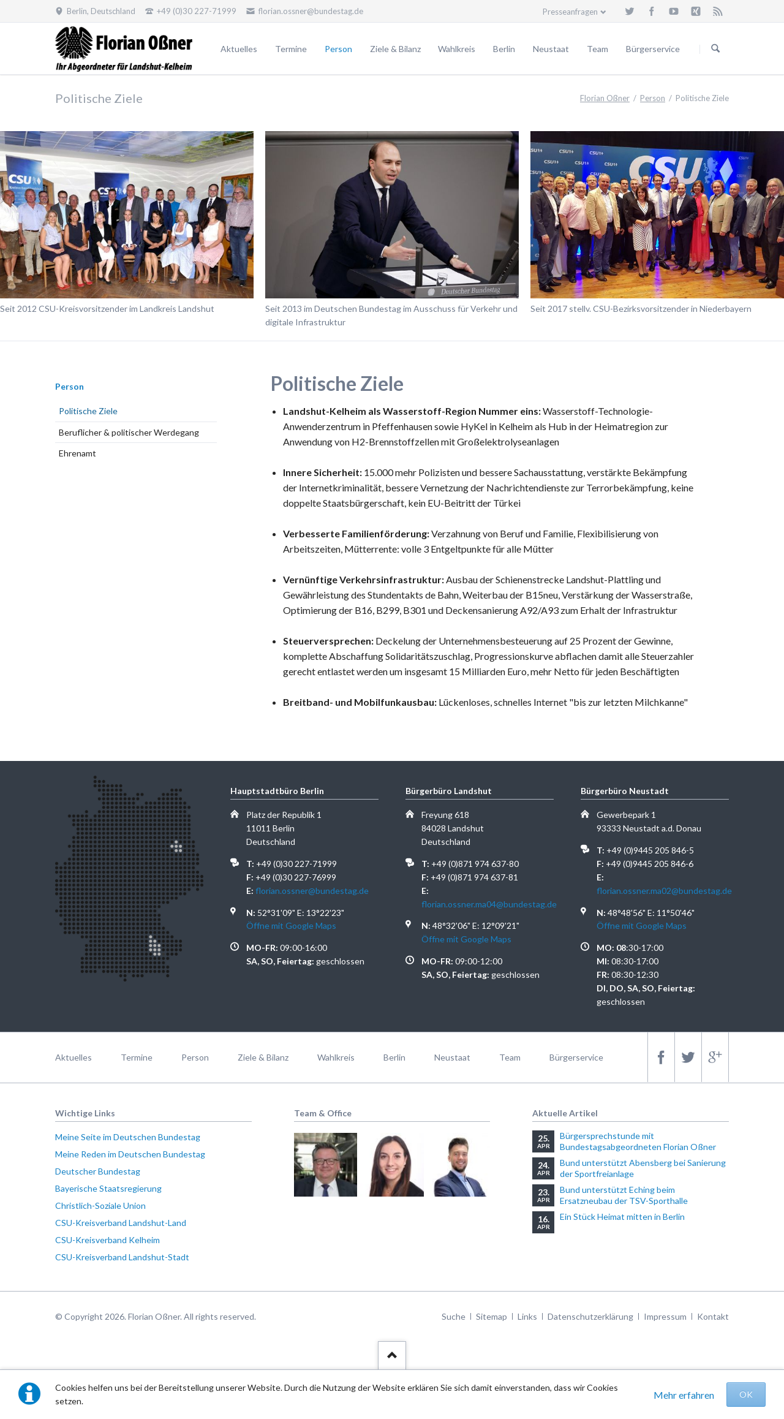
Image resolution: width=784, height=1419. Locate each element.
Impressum (665, 1316)
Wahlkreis (456, 49)
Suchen (715, 49)
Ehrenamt (77, 453)
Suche (454, 1316)
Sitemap (491, 1316)
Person (338, 49)
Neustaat (551, 49)
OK (746, 1394)
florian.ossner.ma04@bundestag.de (489, 904)
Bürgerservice (653, 49)
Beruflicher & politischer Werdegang (129, 432)
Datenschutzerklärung (590, 1316)
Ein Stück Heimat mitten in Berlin (622, 1216)
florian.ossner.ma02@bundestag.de (664, 890)
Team (597, 49)
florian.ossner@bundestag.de (312, 890)
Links (527, 1316)
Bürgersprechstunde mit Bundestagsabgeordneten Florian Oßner (638, 1141)
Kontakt (713, 1316)
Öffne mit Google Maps (291, 925)
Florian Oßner (605, 98)
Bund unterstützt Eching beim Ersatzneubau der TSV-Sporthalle (624, 1195)
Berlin (504, 49)
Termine (291, 49)
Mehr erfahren (684, 1395)
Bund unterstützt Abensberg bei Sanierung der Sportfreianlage (643, 1168)
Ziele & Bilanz (395, 49)
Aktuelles (239, 49)
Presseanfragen (570, 12)
